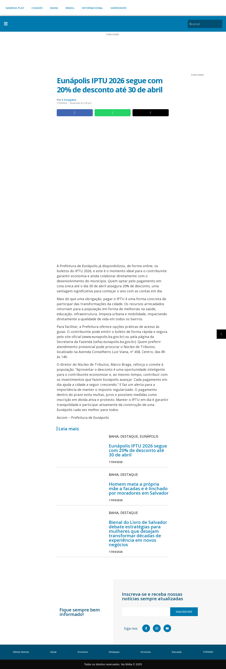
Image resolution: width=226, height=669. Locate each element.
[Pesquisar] (220, 24)
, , (133, 436)
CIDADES (37, 8)
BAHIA (54, 8)
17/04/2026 (116, 462)
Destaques (114, 652)
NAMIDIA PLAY (15, 8)
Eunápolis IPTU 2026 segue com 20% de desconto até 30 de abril (138, 450)
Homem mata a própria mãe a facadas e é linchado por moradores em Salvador (139, 488)
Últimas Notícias (21, 652)
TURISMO (208, 652)
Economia (83, 652)
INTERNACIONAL (92, 8)
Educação (177, 652)
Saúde (53, 652)
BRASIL (70, 8)
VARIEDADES (118, 8)
